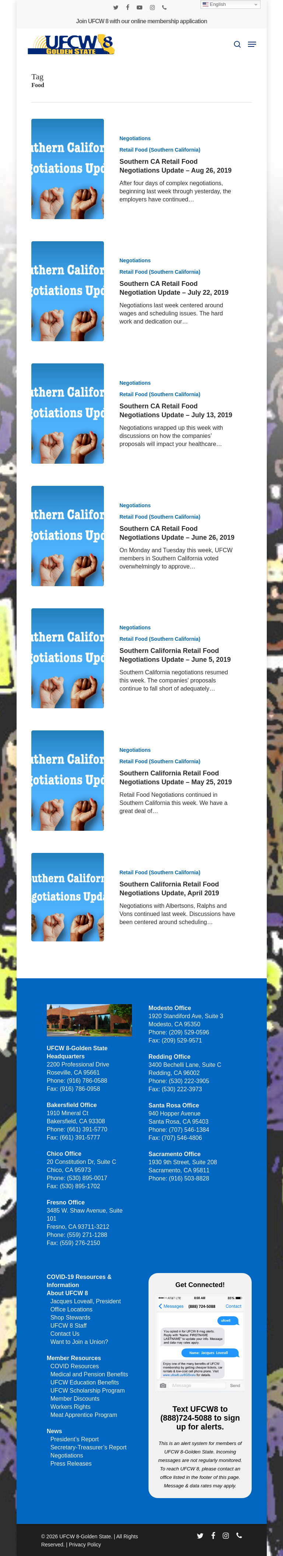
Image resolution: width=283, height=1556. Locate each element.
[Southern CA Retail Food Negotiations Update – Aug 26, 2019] (67, 169)
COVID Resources (74, 1366)
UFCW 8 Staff (68, 1325)
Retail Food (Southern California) (159, 150)
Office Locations (71, 1309)
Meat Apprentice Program (83, 1415)
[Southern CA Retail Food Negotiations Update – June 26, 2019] (67, 562)
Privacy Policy (85, 1545)
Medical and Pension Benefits (89, 1374)
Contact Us (65, 1334)
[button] (252, 44)
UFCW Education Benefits (84, 1382)
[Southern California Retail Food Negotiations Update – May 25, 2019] (67, 807)
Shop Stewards (70, 1317)
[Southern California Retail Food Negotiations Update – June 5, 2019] (67, 684)
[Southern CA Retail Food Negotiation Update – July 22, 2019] (67, 291)
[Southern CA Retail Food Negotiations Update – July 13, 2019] (67, 440)
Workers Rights (70, 1407)
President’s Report (74, 1439)
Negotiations (135, 138)
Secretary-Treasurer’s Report (88, 1447)
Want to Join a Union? (79, 1342)
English (214, 4)
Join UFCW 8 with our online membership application (141, 21)
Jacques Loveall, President (85, 1301)
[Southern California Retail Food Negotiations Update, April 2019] (67, 923)
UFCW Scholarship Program (87, 1390)
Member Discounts (74, 1399)
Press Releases (71, 1463)
